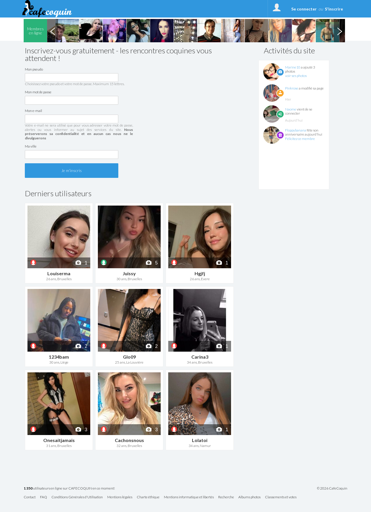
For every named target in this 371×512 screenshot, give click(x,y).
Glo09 (129, 357)
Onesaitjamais (59, 440)
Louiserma (58, 273)
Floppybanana (295, 130)
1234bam (59, 357)
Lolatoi (199, 440)
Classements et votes (281, 497)
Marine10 (292, 67)
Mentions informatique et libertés (189, 497)
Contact (30, 497)
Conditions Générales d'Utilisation (77, 497)
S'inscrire (334, 8)
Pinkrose (291, 88)
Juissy (129, 273)
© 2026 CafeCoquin (332, 488)
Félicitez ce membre (300, 138)
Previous (52, 30)
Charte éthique (148, 497)
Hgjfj (200, 273)
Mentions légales (119, 497)
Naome (290, 109)
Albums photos (249, 497)
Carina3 (199, 357)
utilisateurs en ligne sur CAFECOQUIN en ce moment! (69, 488)
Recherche (226, 497)
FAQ (43, 497)
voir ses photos (296, 75)
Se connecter (304, 8)
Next (339, 30)
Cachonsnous (129, 440)
